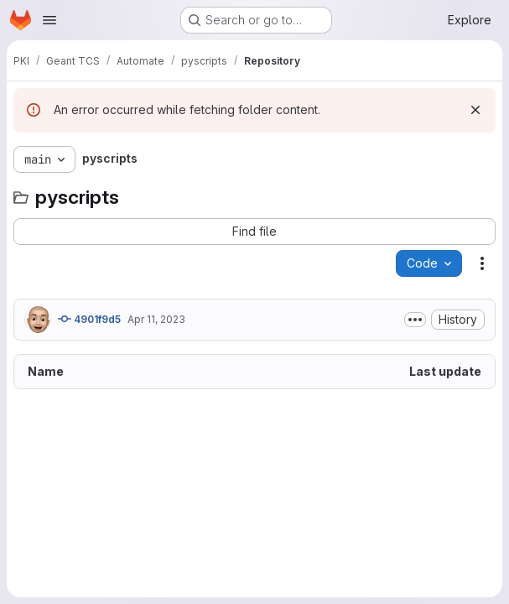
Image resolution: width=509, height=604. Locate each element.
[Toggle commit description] (415, 319)
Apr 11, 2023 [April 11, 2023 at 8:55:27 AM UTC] (156, 319)
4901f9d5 (89, 318)
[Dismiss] (475, 110)
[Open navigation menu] (49, 20)
